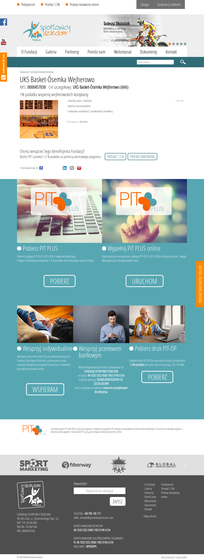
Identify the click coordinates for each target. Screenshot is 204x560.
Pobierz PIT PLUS (40, 248)
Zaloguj (145, 4)
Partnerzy (72, 52)
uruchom (144, 281)
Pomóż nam (96, 52)
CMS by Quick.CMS (168, 557)
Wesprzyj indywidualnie (48, 348)
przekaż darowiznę (142, 156)
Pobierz (59, 281)
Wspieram (45, 389)
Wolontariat (122, 52)
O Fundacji (29, 52)
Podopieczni (28, 4)
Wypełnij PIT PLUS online (134, 248)
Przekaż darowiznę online (84, 4)
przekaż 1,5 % (115, 156)
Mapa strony (150, 516)
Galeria (51, 52)
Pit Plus (78, 428)
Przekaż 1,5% (52, 4)
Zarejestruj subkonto (169, 4)
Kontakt (171, 52)
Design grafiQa (181, 557)
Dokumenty (148, 52)
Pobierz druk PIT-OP (156, 348)
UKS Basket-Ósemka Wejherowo (42, 71)
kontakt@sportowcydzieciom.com (96, 518)
